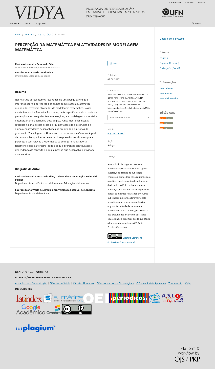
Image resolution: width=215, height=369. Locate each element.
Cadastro (189, 2)
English (164, 58)
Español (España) (169, 63)
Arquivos (41, 23)
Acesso (201, 2)
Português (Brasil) (170, 68)
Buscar (197, 23)
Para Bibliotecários (169, 98)
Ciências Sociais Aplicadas (151, 283)
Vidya (188, 283)
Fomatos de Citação (120, 117)
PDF (114, 63)
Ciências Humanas (83, 283)
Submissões (175, 2)
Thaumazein (175, 283)
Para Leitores (166, 88)
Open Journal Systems (172, 38)
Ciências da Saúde (60, 283)
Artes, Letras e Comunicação (31, 283)
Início (17, 34)
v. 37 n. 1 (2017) (45, 34)
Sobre (13, 23)
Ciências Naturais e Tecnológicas (115, 283)
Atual (28, 23)
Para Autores (166, 93)
